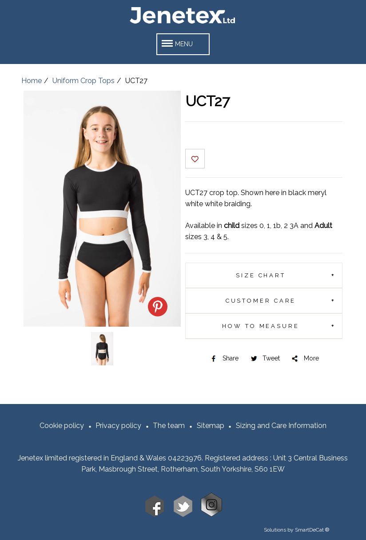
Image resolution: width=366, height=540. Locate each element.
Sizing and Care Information (281, 425)
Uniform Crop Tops (83, 80)
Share (224, 358)
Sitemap (210, 425)
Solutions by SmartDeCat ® (296, 530)
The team (169, 425)
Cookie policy (62, 425)
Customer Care (261, 300)
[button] (183, 44)
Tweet (264, 358)
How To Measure (260, 326)
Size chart (261, 275)
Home (31, 80)
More (304, 358)
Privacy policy (118, 425)
